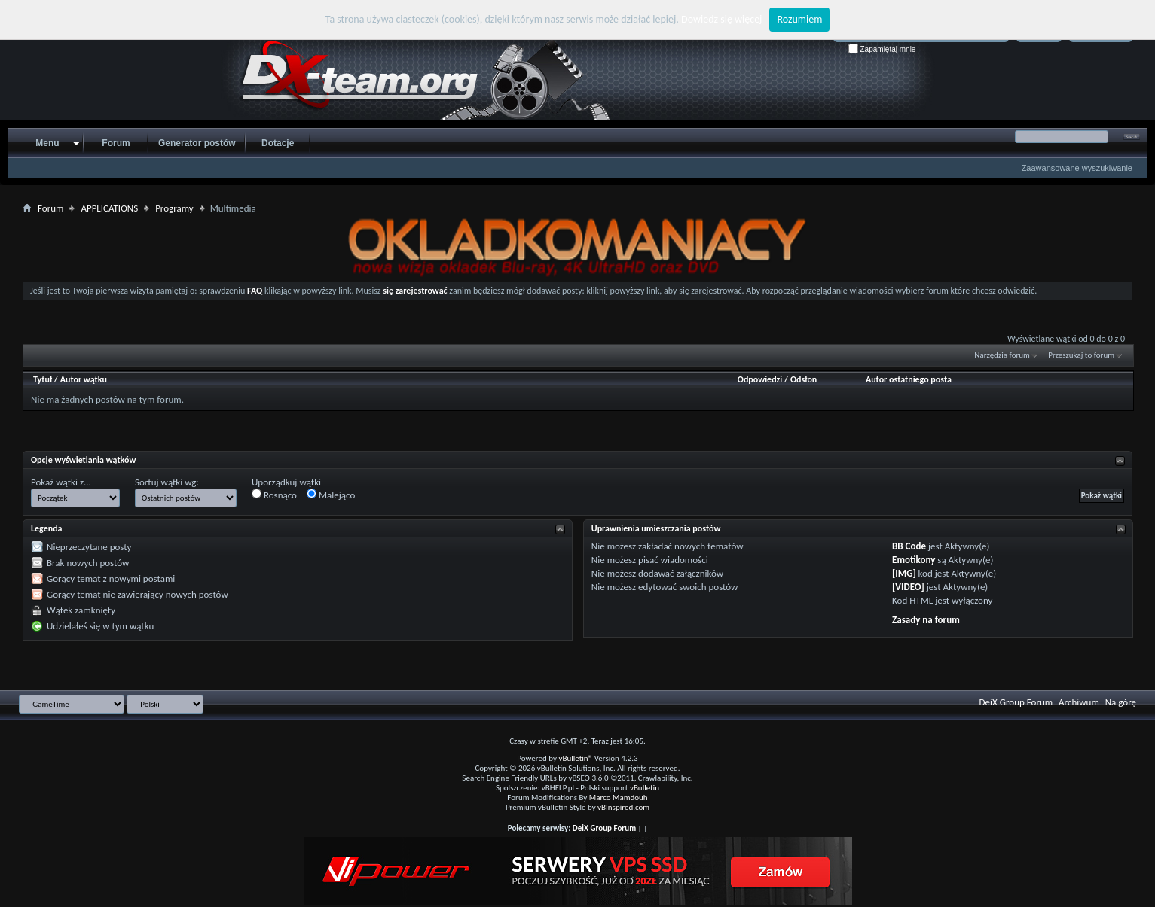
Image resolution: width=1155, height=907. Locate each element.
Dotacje (277, 143)
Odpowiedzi (760, 379)
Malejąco (331, 495)
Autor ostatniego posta (909, 379)
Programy (174, 208)
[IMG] (904, 573)
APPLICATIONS (109, 208)
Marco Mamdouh (618, 797)
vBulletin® (575, 758)
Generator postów (197, 143)
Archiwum (1079, 702)
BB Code (909, 546)
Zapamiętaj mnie (882, 49)
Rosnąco (274, 495)
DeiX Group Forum (1016, 702)
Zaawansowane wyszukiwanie (1077, 167)
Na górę (1120, 702)
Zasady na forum (926, 619)
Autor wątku (83, 379)
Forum (116, 143)
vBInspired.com (623, 807)
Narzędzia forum (1002, 355)
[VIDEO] (908, 586)
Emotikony (913, 559)
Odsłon (803, 379)
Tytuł (42, 379)
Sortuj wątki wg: (167, 482)
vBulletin (644, 788)
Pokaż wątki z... (61, 482)
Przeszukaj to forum (1081, 355)
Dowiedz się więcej (721, 19)
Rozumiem (799, 19)
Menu (47, 143)
